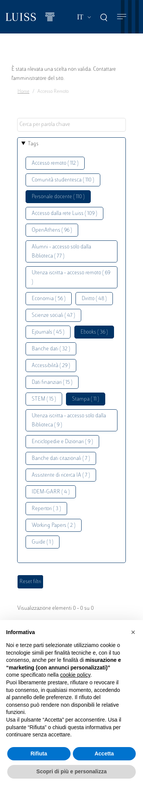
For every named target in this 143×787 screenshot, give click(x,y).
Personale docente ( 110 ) (58, 197)
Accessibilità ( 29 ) (51, 366)
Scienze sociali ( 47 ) (53, 315)
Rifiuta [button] (39, 753)
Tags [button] (33, 144)
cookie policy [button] (75, 675)
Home (23, 91)
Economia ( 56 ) (49, 299)
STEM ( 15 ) (44, 399)
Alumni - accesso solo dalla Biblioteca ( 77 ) (61, 251)
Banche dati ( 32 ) (51, 349)
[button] (133, 632)
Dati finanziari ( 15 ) (52, 382)
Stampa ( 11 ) (85, 399)
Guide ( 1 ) (42, 542)
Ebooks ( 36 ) (94, 332)
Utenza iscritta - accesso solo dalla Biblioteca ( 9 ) (69, 420)
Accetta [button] (104, 753)
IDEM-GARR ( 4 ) (51, 492)
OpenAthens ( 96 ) (52, 230)
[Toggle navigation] (121, 17)
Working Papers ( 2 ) (54, 525)
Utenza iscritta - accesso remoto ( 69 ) (71, 277)
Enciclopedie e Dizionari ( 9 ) (62, 442)
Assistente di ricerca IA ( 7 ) (61, 475)
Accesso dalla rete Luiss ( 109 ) (64, 213)
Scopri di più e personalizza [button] (71, 771)
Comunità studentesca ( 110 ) (63, 180)
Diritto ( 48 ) (94, 299)
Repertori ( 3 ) (46, 509)
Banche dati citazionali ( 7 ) (61, 458)
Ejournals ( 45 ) (48, 332)
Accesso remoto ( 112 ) (55, 163)
